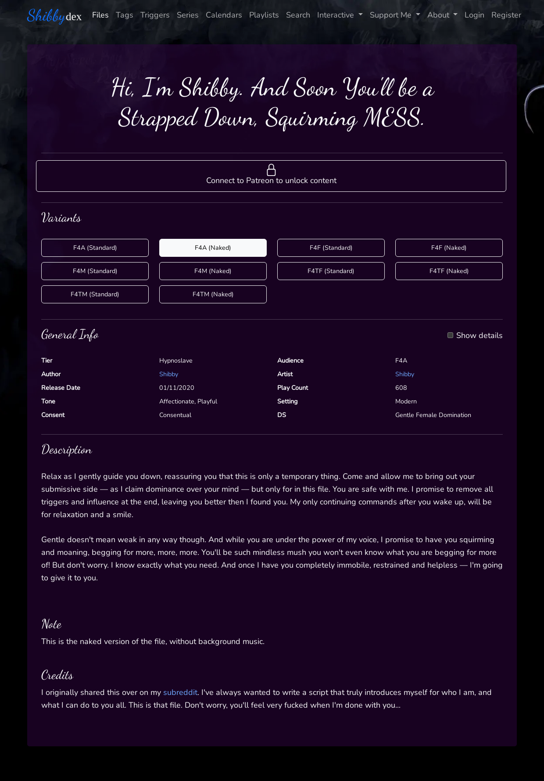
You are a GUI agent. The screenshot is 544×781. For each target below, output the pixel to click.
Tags (124, 15)
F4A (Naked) (213, 247)
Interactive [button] (336, 15)
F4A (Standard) (95, 247)
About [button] (439, 15)
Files (100, 15)
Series (188, 15)
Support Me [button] (392, 15)
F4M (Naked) (213, 270)
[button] (271, 176)
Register (506, 15)
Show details (479, 336)
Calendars (224, 15)
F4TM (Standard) (95, 294)
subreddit (180, 692)
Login (474, 15)
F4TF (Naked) (449, 270)
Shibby (168, 374)
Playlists (264, 15)
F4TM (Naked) (213, 294)
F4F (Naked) (449, 247)
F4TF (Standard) (331, 270)
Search (298, 15)
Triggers (155, 15)
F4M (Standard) (95, 270)
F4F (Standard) (331, 247)
